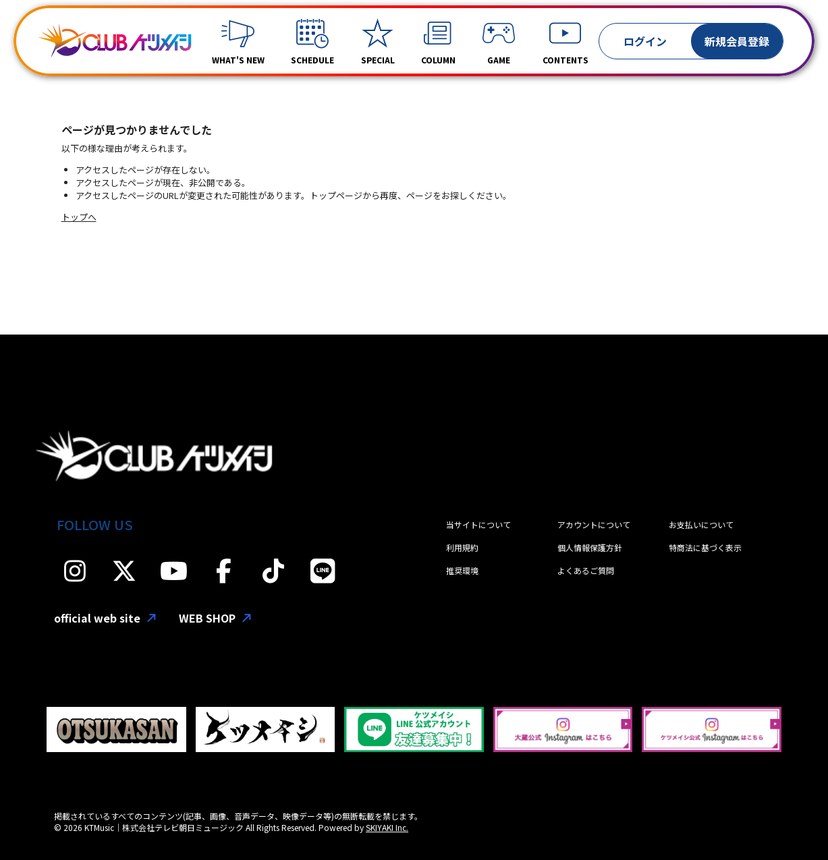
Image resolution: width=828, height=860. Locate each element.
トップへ (78, 216)
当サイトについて (478, 524)
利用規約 (462, 547)
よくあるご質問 (585, 570)
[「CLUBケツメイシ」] (115, 40)
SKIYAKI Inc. (387, 827)
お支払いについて (701, 524)
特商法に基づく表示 (705, 547)
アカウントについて (593, 524)
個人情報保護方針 (589, 547)
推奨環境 (462, 570)
